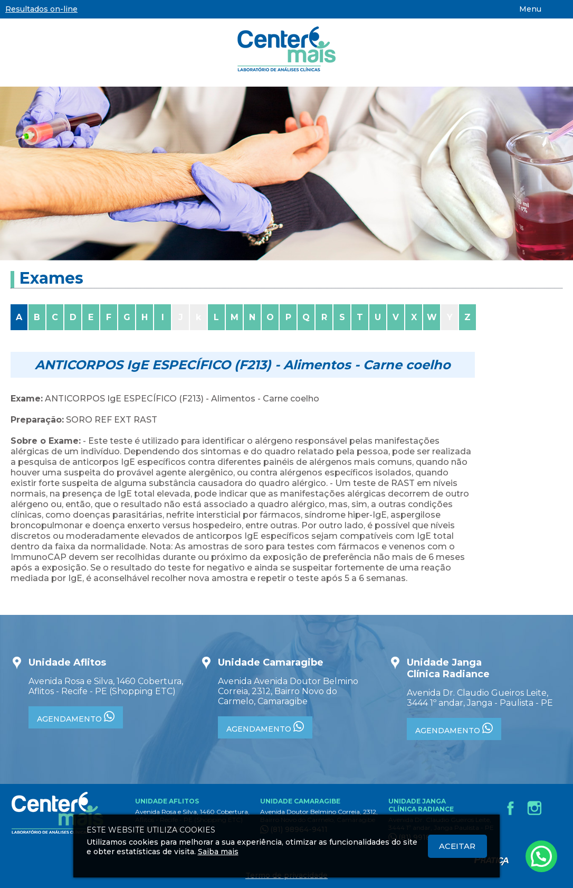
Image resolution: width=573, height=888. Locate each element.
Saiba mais (218, 851)
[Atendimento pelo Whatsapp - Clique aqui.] (541, 856)
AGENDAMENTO (75, 717)
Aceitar (457, 846)
